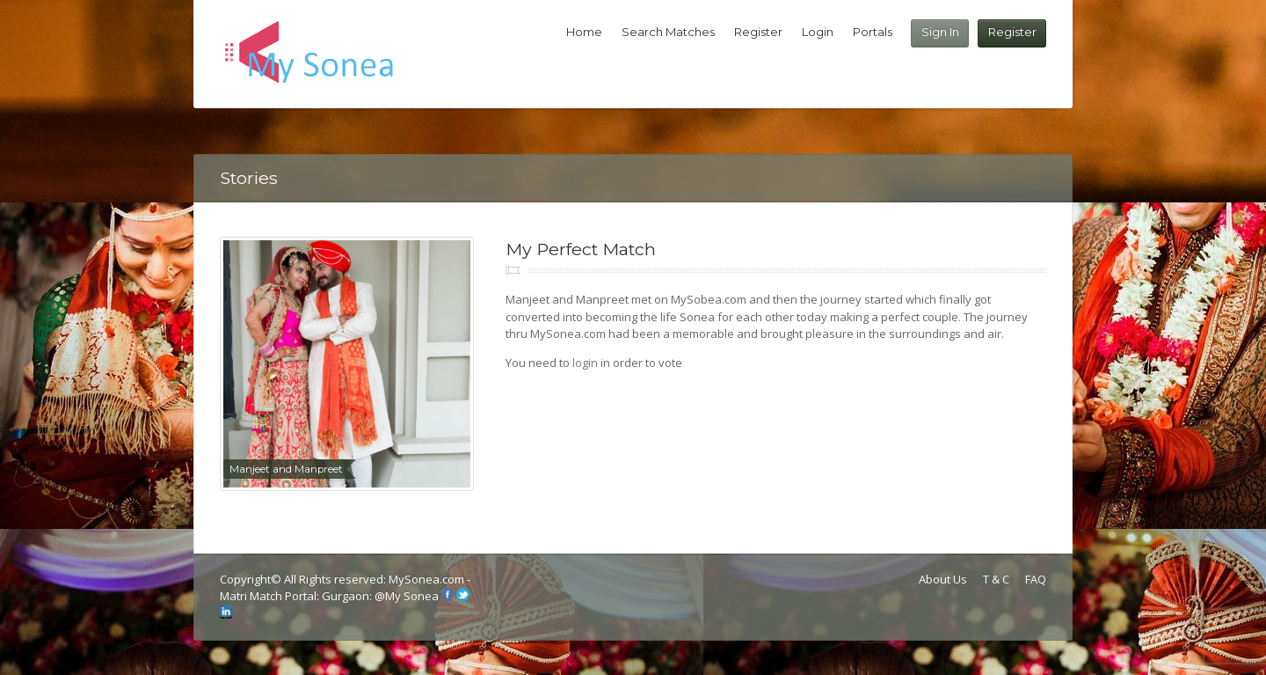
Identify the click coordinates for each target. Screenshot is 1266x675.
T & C (996, 579)
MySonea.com (428, 579)
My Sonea (412, 597)
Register (1012, 32)
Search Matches (668, 32)
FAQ (1035, 579)
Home (584, 32)
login (585, 363)
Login (817, 32)
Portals (872, 32)
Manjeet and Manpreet (286, 469)
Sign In (940, 32)
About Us (943, 579)
